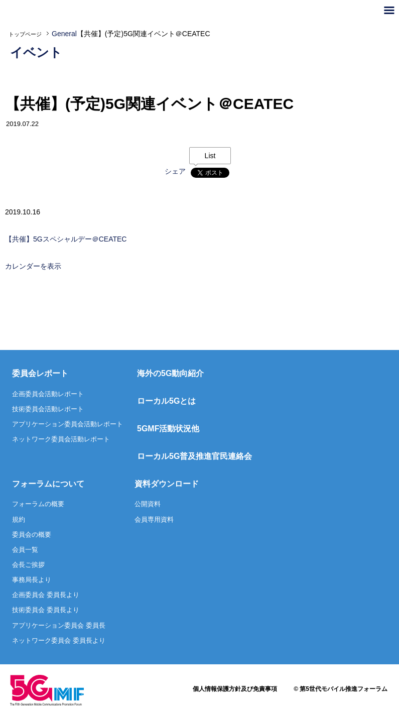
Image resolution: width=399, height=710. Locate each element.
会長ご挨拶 (28, 564)
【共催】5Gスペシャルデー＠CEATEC (65, 239)
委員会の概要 (31, 534)
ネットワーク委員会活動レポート (61, 439)
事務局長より (31, 579)
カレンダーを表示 (33, 266)
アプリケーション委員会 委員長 (58, 625)
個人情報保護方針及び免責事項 (235, 688)
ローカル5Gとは (166, 401)
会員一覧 (25, 549)
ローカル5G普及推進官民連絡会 (194, 456)
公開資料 (148, 504)
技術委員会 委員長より (45, 610)
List (210, 156)
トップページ (25, 34)
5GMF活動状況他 (168, 428)
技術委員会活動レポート (48, 409)
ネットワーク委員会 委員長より (58, 640)
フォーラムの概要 (38, 504)
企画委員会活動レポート (48, 394)
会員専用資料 (154, 519)
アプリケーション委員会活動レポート (67, 424)
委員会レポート (40, 373)
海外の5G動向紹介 (170, 373)
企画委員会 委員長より (45, 595)
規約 (18, 519)
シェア (175, 171)
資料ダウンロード (167, 484)
